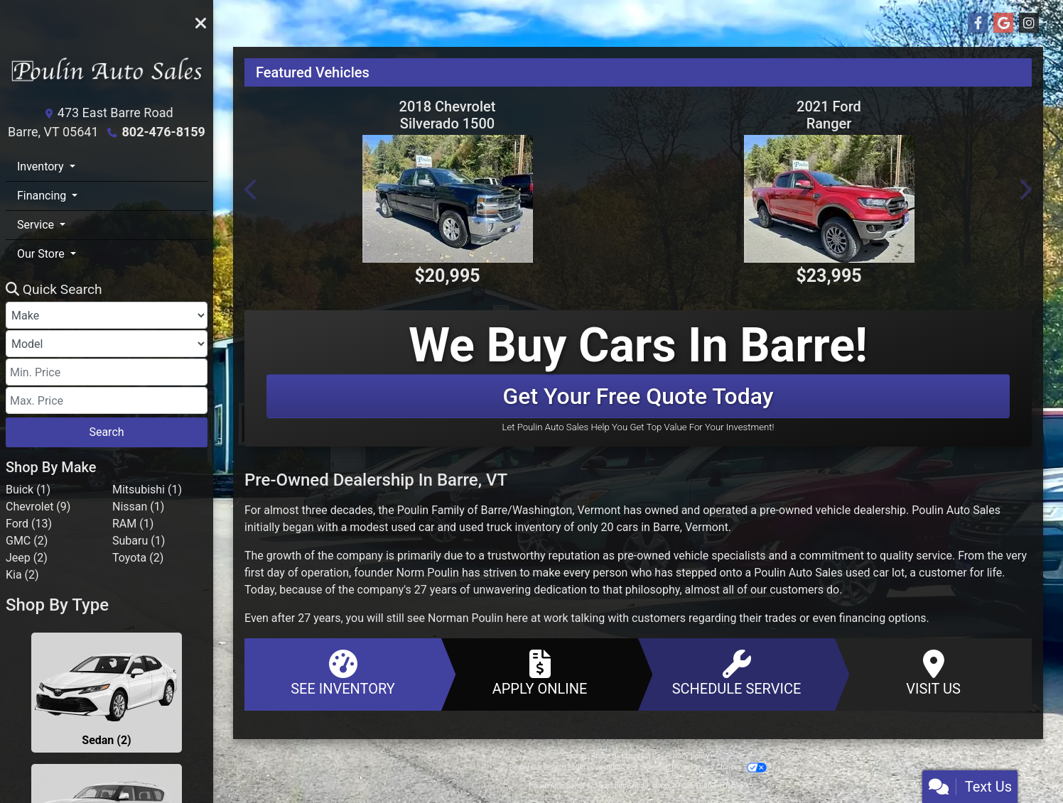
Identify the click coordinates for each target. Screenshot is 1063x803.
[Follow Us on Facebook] (978, 23)
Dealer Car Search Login (547, 767)
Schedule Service (736, 673)
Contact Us (642, 756)
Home (576, 756)
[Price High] (106, 400)
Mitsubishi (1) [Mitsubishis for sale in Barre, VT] (147, 489)
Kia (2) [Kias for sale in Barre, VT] (22, 574)
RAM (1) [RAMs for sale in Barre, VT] (132, 523)
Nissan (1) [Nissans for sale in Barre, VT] (138, 506)
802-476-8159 (163, 131)
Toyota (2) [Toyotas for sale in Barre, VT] (137, 557)
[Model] (106, 343)
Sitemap (657, 767)
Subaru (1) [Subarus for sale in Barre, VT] (138, 540)
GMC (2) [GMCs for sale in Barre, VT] (27, 540)
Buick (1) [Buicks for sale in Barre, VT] (28, 489)
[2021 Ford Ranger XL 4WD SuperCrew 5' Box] (829, 199)
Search (106, 432)
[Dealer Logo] (106, 75)
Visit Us (933, 673)
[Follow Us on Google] (1003, 23)
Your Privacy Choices (721, 767)
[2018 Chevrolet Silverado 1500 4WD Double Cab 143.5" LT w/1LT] (447, 199)
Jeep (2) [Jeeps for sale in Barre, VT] (27, 557)
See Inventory (342, 673)
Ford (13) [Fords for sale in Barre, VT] (29, 523)
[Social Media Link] (1029, 23)
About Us (605, 756)
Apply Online (539, 673)
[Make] (106, 315)
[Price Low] (106, 372)
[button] (251, 189)
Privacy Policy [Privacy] (688, 756)
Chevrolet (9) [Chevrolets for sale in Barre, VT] (38, 506)
